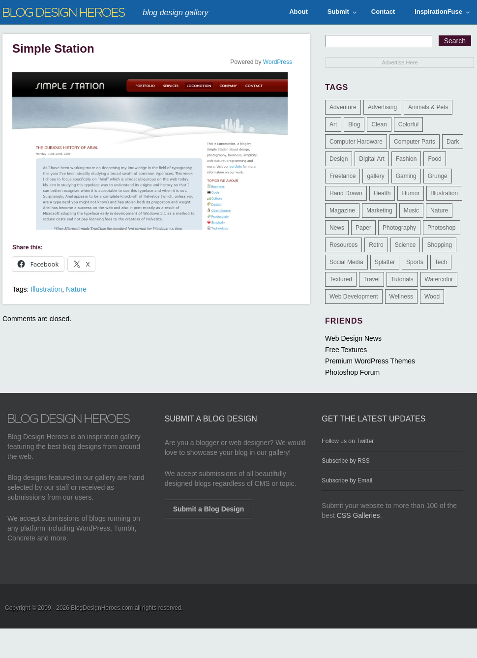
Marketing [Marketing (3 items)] (379, 210)
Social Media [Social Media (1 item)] (346, 262)
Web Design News (353, 338)
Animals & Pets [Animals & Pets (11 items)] (428, 107)
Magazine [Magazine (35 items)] (342, 210)
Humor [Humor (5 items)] (410, 193)
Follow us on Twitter (348, 441)
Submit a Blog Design (208, 509)
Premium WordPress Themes (370, 361)
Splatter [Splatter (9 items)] (385, 262)
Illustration (46, 289)
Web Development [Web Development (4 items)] (353, 296)
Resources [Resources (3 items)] (343, 244)
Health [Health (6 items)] (382, 193)
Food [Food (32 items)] (434, 158)
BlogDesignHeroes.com (102, 607)
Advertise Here (400, 62)
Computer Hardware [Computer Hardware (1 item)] (356, 141)
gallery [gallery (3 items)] (375, 176)
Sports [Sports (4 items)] (414, 262)
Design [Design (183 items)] (338, 158)
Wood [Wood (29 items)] (432, 296)
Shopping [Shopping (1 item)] (439, 244)
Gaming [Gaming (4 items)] (406, 176)
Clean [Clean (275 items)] (379, 124)
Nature (76, 289)
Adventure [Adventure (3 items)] (343, 107)
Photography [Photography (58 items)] (399, 227)
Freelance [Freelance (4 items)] (342, 176)
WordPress (277, 62)
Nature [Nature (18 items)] (439, 210)
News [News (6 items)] (336, 227)
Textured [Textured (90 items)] (340, 279)
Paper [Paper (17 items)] (363, 227)
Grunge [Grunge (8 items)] (437, 176)
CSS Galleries (358, 515)
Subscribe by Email (347, 480)
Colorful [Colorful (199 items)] (408, 124)
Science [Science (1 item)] (405, 244)
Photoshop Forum (352, 372)
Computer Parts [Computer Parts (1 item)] (414, 141)
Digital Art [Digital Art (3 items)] (371, 158)
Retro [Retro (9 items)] (376, 244)
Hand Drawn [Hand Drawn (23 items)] (345, 193)
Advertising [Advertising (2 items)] (382, 107)
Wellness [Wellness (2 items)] (401, 296)
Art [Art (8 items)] (333, 124)
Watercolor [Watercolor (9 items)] (439, 279)
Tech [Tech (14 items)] (441, 262)
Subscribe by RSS (345, 460)
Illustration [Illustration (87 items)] (444, 193)
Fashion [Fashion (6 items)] (406, 158)
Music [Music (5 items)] (411, 210)
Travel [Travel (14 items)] (371, 279)
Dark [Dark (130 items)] (453, 141)
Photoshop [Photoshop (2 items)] (441, 227)
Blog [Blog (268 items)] (354, 124)
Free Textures (346, 350)
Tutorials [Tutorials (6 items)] (402, 279)
